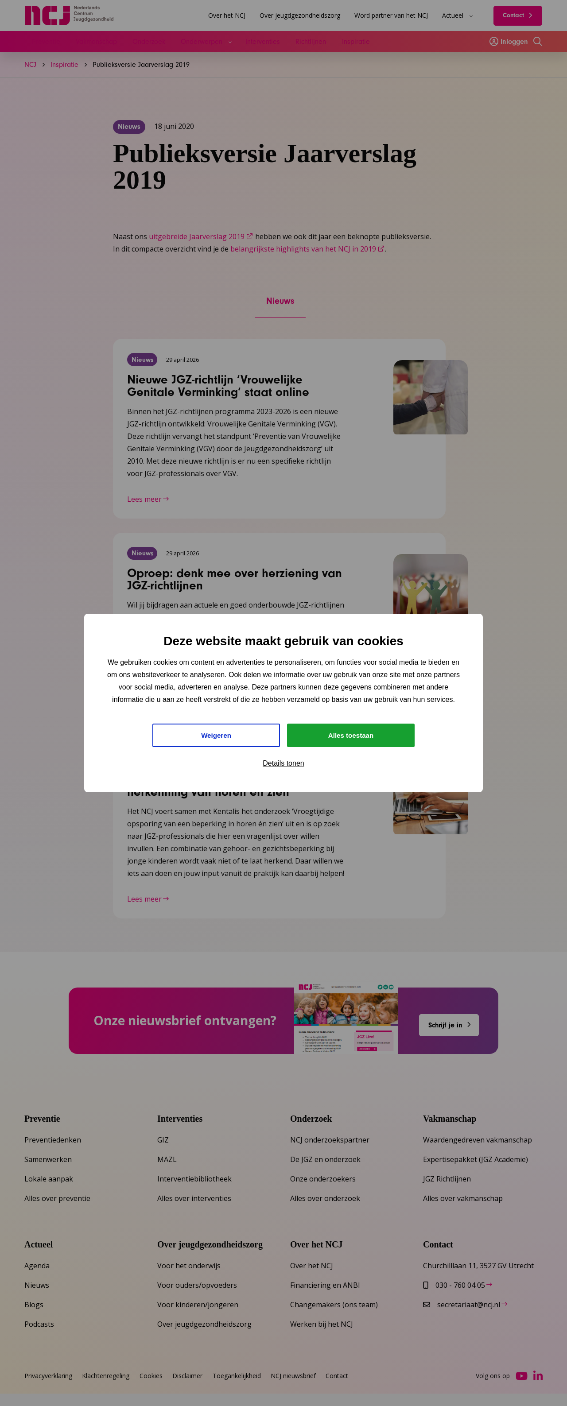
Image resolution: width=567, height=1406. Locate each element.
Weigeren (216, 735)
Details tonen (283, 764)
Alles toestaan (351, 735)
